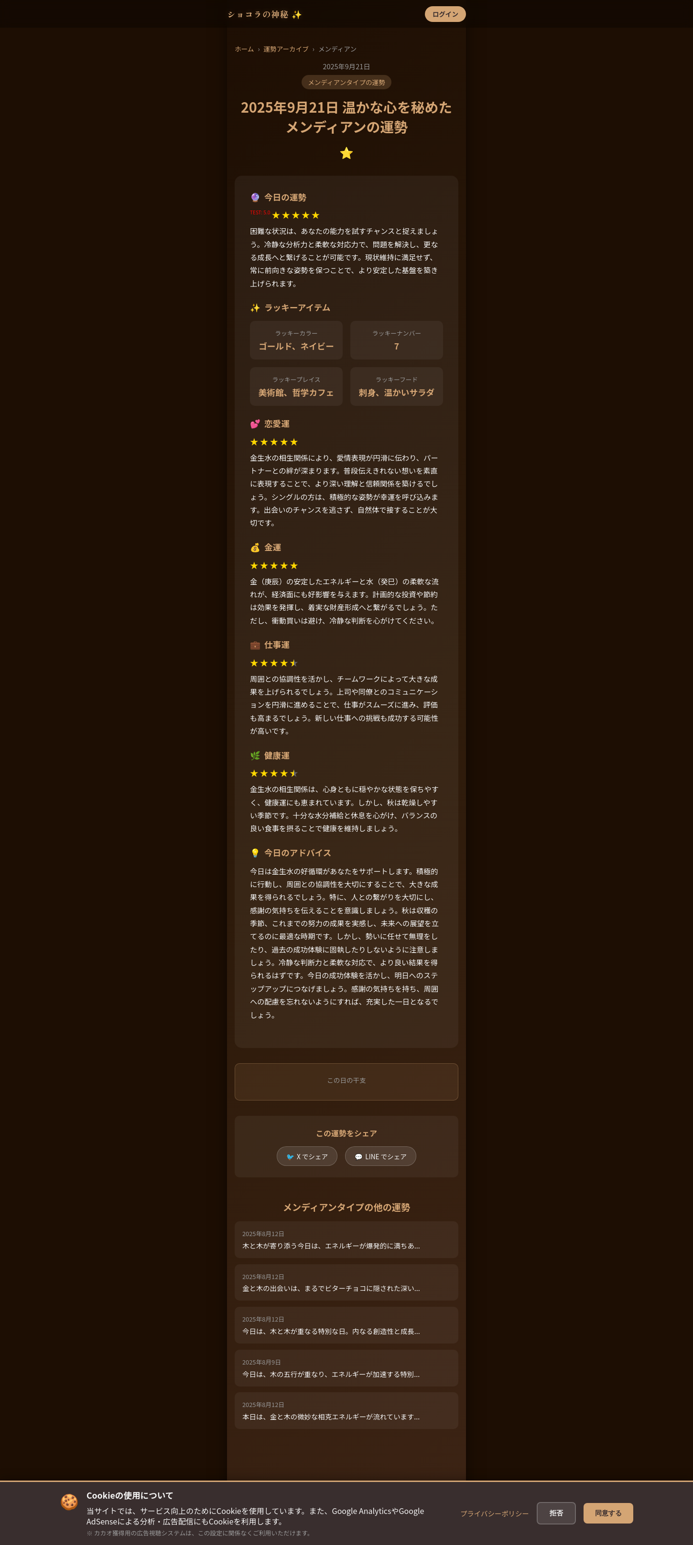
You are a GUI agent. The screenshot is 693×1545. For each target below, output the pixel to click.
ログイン (445, 14)
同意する (608, 1513)
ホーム (244, 48)
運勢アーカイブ (285, 48)
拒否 (556, 1513)
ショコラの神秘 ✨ (265, 14)
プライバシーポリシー (495, 1513)
